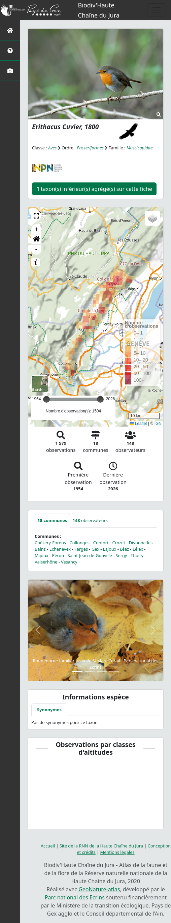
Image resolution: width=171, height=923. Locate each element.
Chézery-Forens (50, 543)
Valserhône (46, 562)
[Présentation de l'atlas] (10, 50)
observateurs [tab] (90, 520)
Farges (81, 549)
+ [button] (36, 229)
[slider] (100, 399)
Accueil (48, 846)
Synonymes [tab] (49, 709)
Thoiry (137, 555)
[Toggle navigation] (156, 10)
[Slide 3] (102, 671)
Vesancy (69, 562)
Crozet (118, 543)
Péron (58, 555)
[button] (36, 216)
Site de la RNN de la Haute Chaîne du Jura (101, 846)
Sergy (121, 555)
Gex (95, 549)
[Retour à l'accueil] (10, 30)
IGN (158, 423)
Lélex (138, 549)
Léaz (124, 549)
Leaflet (138, 423)
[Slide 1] (77, 671)
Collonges (80, 543)
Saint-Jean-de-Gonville (90, 555)
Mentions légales (117, 852)
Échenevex (60, 549)
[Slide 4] (114, 671)
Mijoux (41, 555)
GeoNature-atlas (99, 889)
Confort (101, 543)
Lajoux (109, 549)
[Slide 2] (89, 671)
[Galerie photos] (10, 71)
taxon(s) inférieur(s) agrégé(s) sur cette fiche (94, 189)
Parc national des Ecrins (75, 897)
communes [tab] (52, 520)
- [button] (36, 250)
